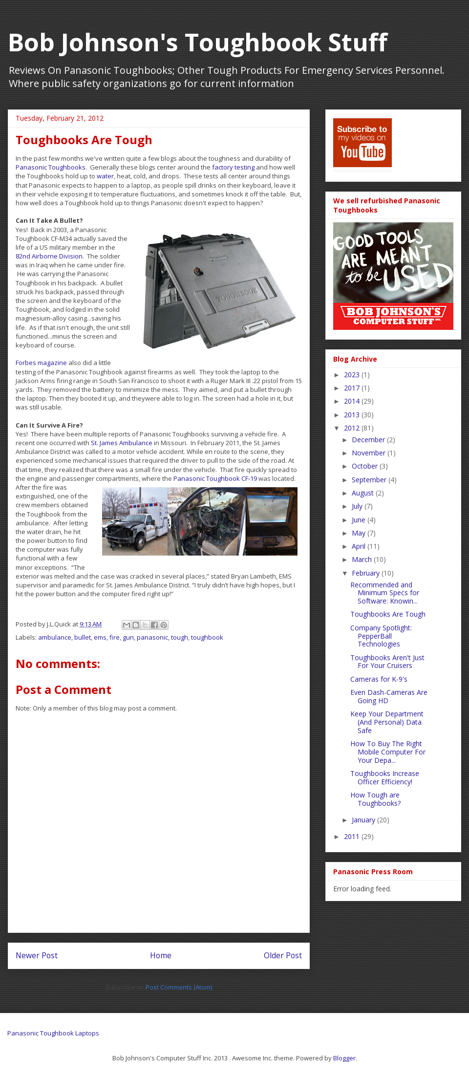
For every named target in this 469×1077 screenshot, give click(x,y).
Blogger (344, 1058)
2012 (353, 427)
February (367, 573)
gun (128, 637)
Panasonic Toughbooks (50, 167)
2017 (353, 387)
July (358, 506)
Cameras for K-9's (378, 679)
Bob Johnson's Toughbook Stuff (197, 42)
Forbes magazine (41, 362)
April (359, 546)
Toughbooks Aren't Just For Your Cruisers (387, 661)
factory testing (233, 167)
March (363, 559)
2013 (353, 414)
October (366, 466)
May (359, 533)
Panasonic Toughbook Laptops (53, 1033)
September (370, 479)
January (364, 819)
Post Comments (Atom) (179, 987)
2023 (353, 374)
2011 (353, 836)
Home (160, 955)
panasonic (152, 637)
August (364, 492)
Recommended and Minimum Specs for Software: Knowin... (384, 593)
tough (179, 637)
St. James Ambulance (121, 442)
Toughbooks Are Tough (388, 614)
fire (114, 637)
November (369, 452)
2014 (353, 401)
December (369, 439)
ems (100, 637)
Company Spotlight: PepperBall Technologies (381, 636)
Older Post (283, 955)
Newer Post (37, 955)
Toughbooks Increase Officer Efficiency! (384, 777)
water (105, 176)
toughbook (207, 637)
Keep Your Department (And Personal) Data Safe (387, 722)
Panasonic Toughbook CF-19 (215, 478)
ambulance (54, 637)
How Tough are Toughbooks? (375, 799)
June (359, 519)
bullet (82, 637)
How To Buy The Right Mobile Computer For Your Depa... (388, 752)
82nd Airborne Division (49, 256)
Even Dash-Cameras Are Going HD (388, 696)
